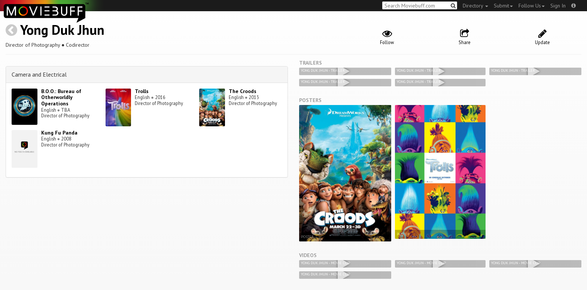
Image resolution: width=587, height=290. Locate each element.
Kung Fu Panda (59, 132)
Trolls (142, 91)
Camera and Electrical (39, 74)
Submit (503, 5)
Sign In (558, 5)
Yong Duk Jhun (62, 29)
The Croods (242, 91)
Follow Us (531, 5)
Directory (475, 5)
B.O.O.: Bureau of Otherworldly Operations (61, 97)
